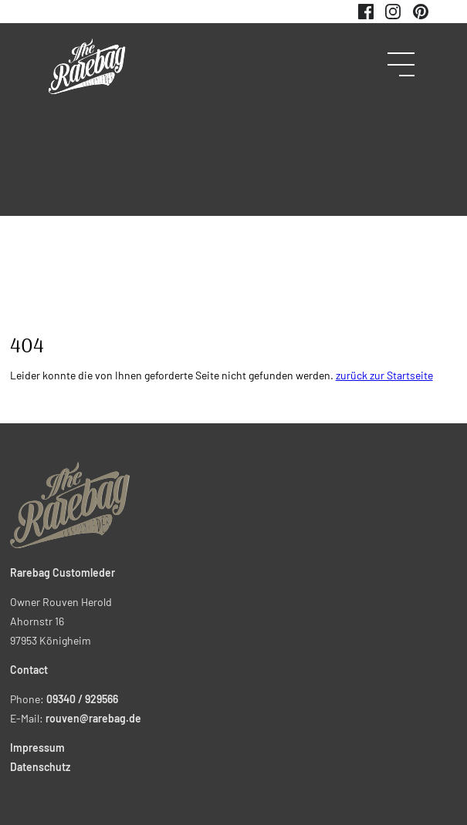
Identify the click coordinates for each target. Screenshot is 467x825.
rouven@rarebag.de (93, 718)
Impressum (37, 747)
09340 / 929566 (82, 698)
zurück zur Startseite (384, 375)
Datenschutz (40, 766)
